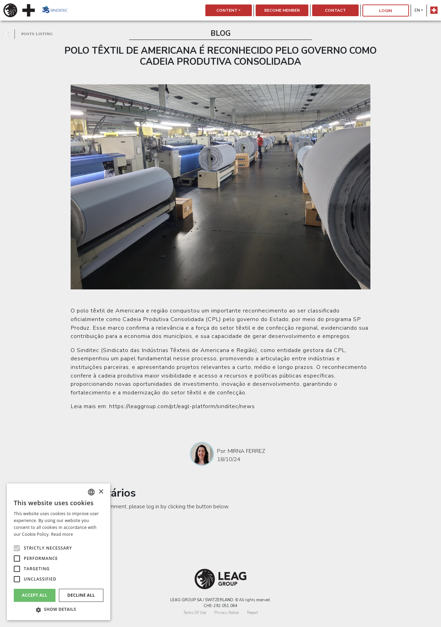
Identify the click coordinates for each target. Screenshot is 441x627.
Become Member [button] (282, 10)
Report (252, 612)
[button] (58, 609)
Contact (335, 10)
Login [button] (385, 10)
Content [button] (226, 10)
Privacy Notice (226, 612)
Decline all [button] (81, 595)
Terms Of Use (194, 612)
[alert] (58, 551)
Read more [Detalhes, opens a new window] (62, 534)
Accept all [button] (35, 595)
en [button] (417, 10)
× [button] (100, 492)
